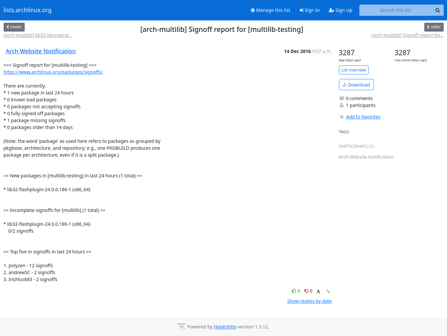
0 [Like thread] (296, 291)
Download (356, 85)
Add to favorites (359, 117)
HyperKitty (225, 326)
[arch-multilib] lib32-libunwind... (38, 35)
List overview (354, 70)
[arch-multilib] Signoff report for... (407, 35)
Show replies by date (309, 301)
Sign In (310, 10)
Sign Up (340, 10)
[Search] (438, 10)
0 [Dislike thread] (309, 291)
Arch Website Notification (41, 51)
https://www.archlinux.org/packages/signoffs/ (53, 72)
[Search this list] (395, 10)
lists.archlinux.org (28, 10)
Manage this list (270, 10)
